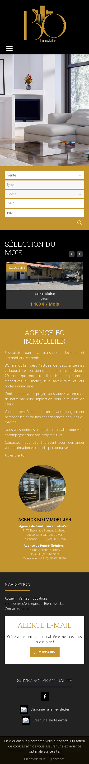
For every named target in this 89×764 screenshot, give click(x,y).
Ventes (24, 598)
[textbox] (45, 203)
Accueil (10, 598)
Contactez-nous (17, 608)
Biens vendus (54, 603)
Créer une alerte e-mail (50, 720)
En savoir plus (34, 759)
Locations (40, 598)
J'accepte (58, 759)
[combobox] (44, 203)
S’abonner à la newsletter (50, 709)
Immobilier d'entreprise (23, 603)
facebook (45, 696)
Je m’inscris (44, 652)
